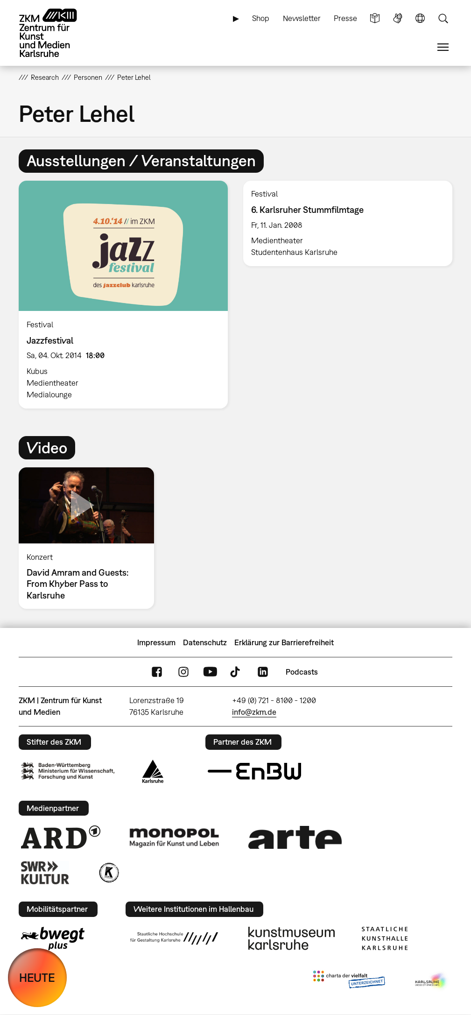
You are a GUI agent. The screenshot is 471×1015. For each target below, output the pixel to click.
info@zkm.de (254, 712)
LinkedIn (262, 672)
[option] (123, 295)
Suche (443, 18)
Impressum (156, 642)
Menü (443, 47)
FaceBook (157, 672)
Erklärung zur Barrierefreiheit (284, 642)
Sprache (420, 18)
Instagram (183, 672)
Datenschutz (205, 642)
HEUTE (37, 977)
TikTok (236, 672)
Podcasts (302, 672)
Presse (345, 18)
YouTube (210, 672)
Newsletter (302, 18)
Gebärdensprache (397, 18)
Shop (260, 18)
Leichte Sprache (375, 18)
